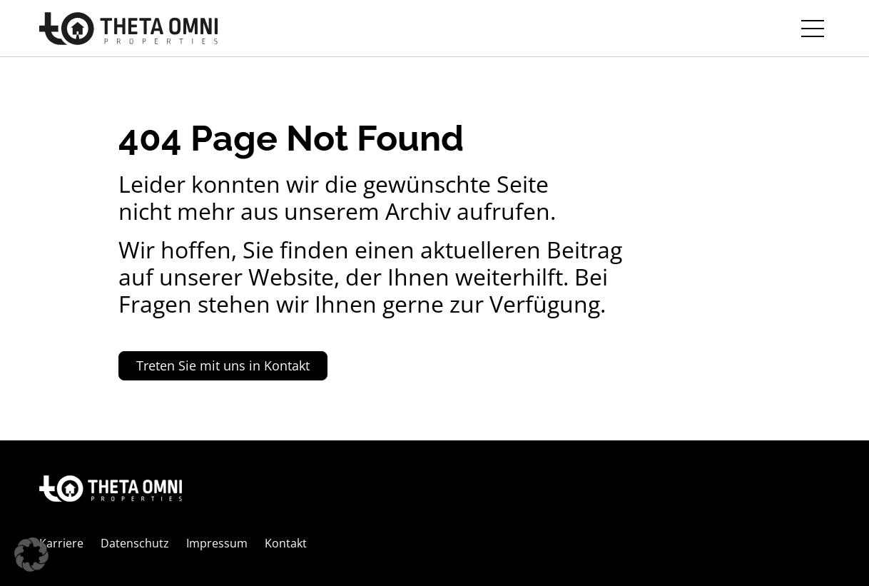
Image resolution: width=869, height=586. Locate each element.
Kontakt (286, 543)
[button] (31, 554)
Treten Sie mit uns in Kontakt (223, 365)
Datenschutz (135, 543)
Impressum (217, 543)
